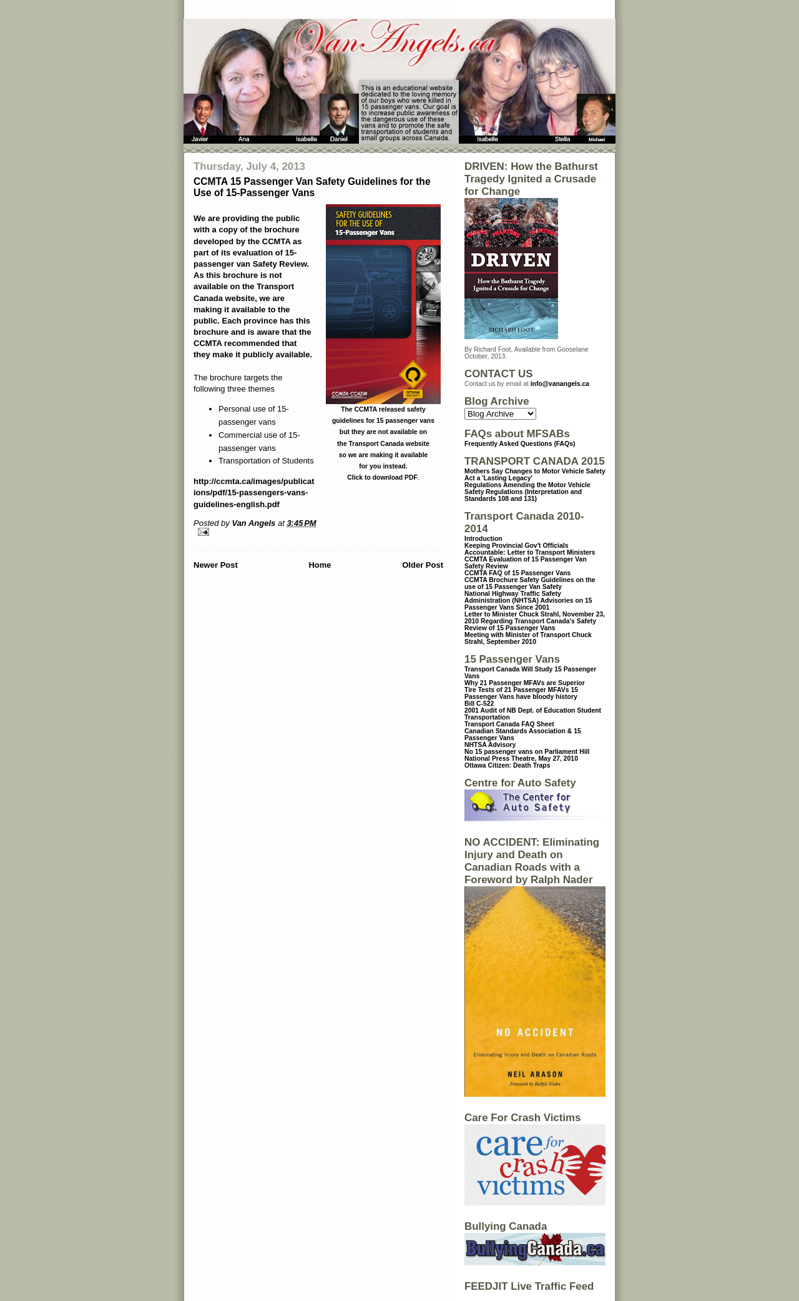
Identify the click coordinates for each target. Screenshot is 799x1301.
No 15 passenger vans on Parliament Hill (526, 751)
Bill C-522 (479, 703)
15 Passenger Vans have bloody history (521, 693)
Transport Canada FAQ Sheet (509, 724)
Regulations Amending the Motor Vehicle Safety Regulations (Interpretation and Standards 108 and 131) (527, 492)
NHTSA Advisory (490, 744)
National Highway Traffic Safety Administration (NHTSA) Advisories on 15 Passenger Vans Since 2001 (528, 600)
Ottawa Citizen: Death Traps (507, 765)
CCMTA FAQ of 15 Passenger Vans (517, 573)
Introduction (483, 538)
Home (319, 565)
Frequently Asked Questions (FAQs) (519, 443)
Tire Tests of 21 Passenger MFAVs (516, 689)
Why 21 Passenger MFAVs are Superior (524, 683)
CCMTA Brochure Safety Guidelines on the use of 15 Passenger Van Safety (530, 583)
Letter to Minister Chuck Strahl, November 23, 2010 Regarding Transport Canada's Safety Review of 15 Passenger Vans (534, 621)
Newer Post (216, 565)
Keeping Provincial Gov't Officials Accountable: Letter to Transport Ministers (530, 549)
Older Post (422, 565)
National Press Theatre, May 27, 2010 (521, 758)
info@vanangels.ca (560, 383)
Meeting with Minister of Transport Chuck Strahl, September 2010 (528, 638)
